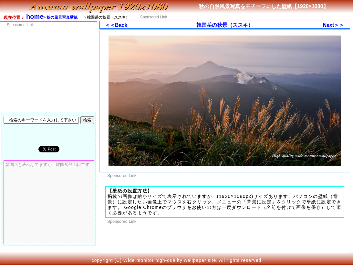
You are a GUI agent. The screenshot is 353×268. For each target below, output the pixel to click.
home (34, 16)
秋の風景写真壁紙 (62, 17)
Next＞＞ (334, 25)
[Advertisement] (254, 16)
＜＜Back (116, 25)
